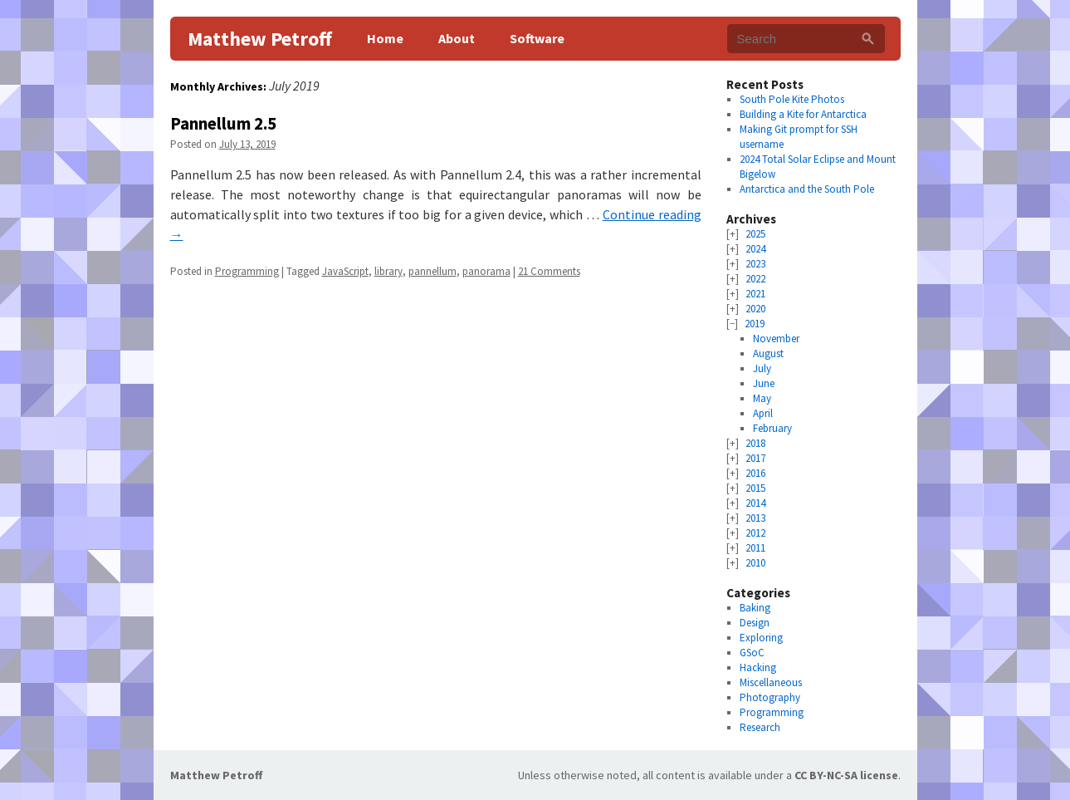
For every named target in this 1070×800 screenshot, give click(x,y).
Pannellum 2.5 (223, 123)
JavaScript (345, 271)
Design (755, 623)
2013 (755, 518)
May (762, 398)
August (768, 353)
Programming (247, 271)
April (763, 413)
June (763, 383)
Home (385, 38)
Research (760, 727)
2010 (755, 563)
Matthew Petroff (260, 39)
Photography (770, 697)
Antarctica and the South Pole (807, 189)
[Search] (868, 39)
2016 (755, 473)
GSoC (752, 652)
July (762, 368)
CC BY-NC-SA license (846, 775)
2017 (755, 458)
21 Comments (549, 271)
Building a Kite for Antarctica (803, 114)
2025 (755, 234)
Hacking (758, 667)
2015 (755, 488)
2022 (755, 279)
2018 (755, 443)
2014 (755, 503)
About (456, 38)
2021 (755, 294)
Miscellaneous (771, 682)
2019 (755, 324)
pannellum (432, 271)
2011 (755, 548)
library (388, 271)
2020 (755, 309)
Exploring (761, 638)
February (772, 428)
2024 (755, 249)
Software (537, 38)
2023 (755, 264)
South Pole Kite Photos (792, 99)
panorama (486, 271)
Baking (755, 608)
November (776, 338)
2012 (755, 533)
